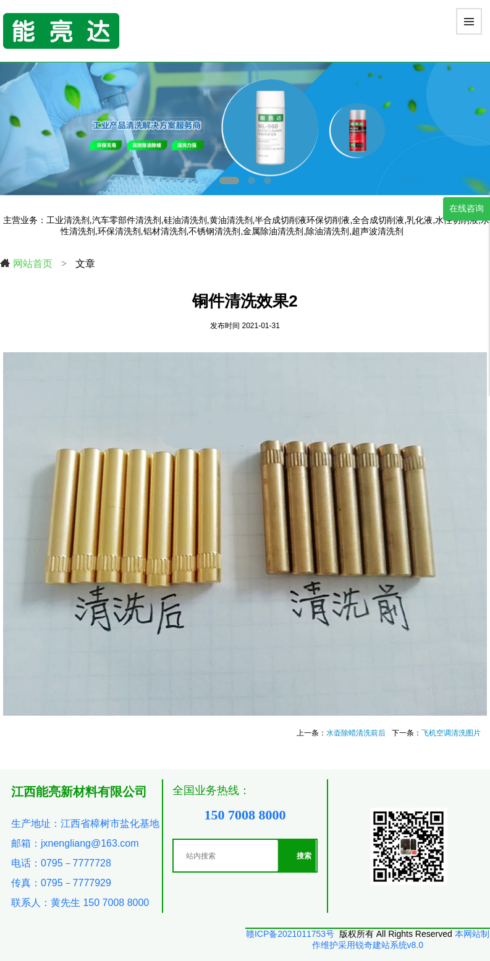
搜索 (304, 856)
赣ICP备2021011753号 (290, 934)
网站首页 (26, 263)
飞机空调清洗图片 (451, 733)
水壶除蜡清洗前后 (356, 733)
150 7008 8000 (244, 815)
